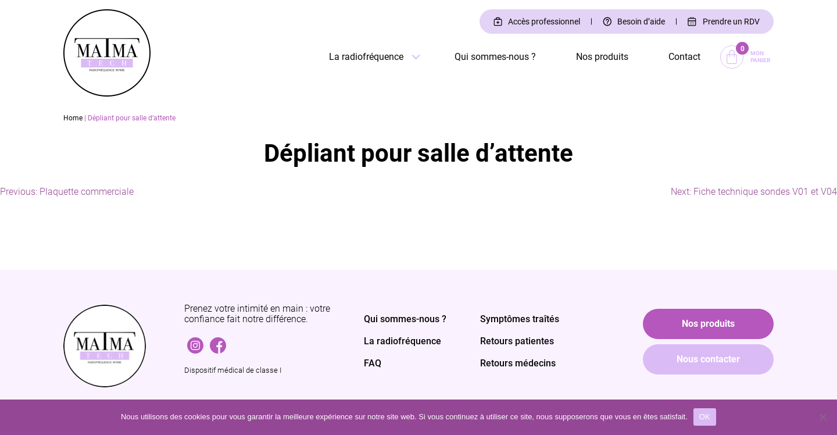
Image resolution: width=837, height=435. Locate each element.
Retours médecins (518, 363)
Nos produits (602, 56)
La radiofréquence (366, 56)
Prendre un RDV (731, 21)
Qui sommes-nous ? (495, 56)
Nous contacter (708, 359)
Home (73, 118)
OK (704, 416)
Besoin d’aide (641, 21)
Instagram (195, 342)
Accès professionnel (544, 21)
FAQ (372, 363)
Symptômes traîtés (519, 319)
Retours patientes (517, 341)
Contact (684, 56)
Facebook (218, 342)
